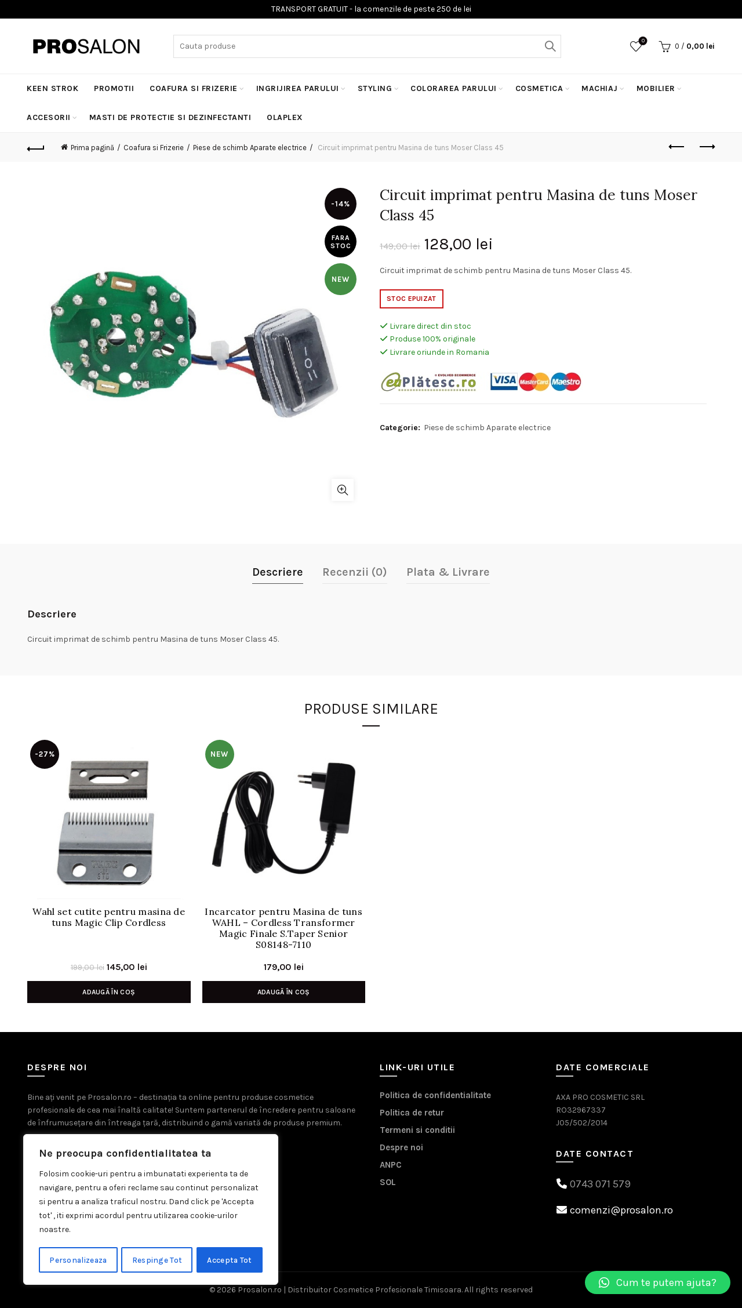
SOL (388, 1182)
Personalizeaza (78, 1260)
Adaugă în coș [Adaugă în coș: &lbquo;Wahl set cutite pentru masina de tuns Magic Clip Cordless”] (108, 992)
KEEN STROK (52, 88)
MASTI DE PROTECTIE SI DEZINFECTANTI (170, 117)
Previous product (677, 146)
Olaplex (285, 117)
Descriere (277, 572)
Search (549, 46)
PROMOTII (114, 88)
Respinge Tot (158, 1260)
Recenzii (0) (354, 572)
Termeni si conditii (417, 1130)
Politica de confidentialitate (435, 1095)
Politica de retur (412, 1112)
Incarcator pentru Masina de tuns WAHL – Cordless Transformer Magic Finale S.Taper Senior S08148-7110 (283, 928)
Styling (375, 88)
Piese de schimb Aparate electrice (250, 147)
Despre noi (401, 1147)
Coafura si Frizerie (194, 88)
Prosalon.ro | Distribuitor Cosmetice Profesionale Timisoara (349, 1290)
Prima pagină (92, 147)
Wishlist (642, 41)
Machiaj (599, 88)
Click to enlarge (343, 490)
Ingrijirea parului (297, 88)
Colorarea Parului (453, 88)
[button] (657, 1282)
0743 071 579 (600, 1184)
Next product (706, 146)
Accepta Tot (230, 1260)
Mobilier (655, 88)
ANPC (391, 1165)
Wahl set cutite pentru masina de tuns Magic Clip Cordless (108, 917)
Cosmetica (539, 88)
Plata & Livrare (448, 572)
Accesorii (49, 117)
